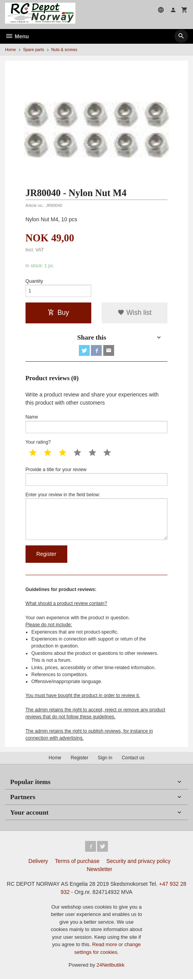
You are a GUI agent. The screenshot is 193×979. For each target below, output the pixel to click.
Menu (17, 36)
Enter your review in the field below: (97, 516)
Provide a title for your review (97, 476)
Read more (105, 944)
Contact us (133, 757)
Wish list (135, 312)
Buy (58, 312)
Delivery (38, 861)
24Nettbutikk (111, 965)
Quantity (34, 281)
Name (97, 423)
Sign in (105, 757)
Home (10, 49)
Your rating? (38, 442)
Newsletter (99, 869)
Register (80, 757)
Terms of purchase (77, 861)
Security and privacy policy (138, 861)
